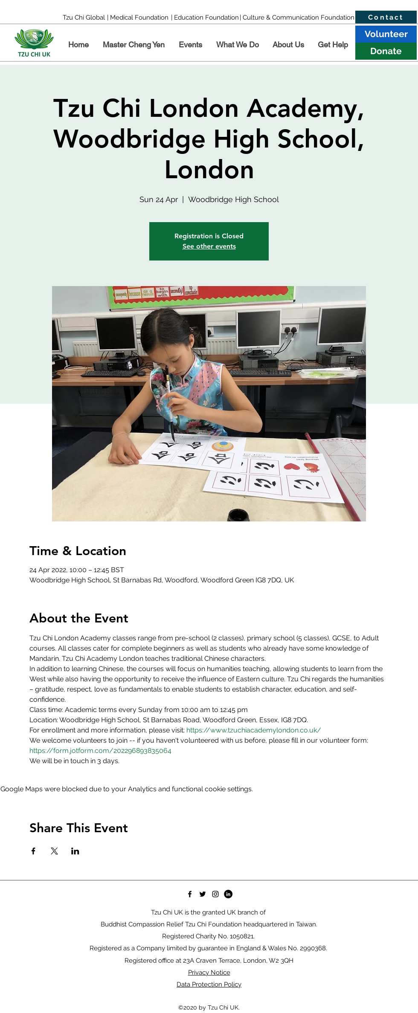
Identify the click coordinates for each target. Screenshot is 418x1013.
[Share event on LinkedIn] (75, 851)
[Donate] (386, 51)
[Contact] (386, 17)
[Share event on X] (54, 851)
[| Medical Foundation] (137, 17)
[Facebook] (190, 894)
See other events (209, 246)
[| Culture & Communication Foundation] (297, 17)
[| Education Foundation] (204, 17)
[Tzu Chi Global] (83, 17)
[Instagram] (215, 894)
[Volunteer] (386, 34)
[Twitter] (202, 894)
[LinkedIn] (228, 894)
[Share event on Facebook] (33, 851)
